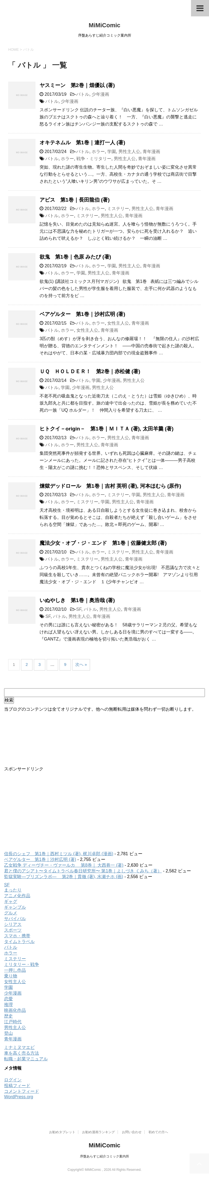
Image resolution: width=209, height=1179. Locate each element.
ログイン (13, 1080)
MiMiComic (104, 25)
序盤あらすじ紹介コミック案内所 (104, 1156)
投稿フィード (17, 1085)
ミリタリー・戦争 (21, 964)
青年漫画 (151, 151)
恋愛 (8, 999)
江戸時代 (13, 1021)
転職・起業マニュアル (26, 1059)
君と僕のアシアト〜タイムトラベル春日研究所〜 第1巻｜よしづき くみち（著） (83, 871)
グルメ (10, 913)
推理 (8, 1004)
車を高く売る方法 (21, 1053)
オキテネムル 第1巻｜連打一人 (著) (82, 142)
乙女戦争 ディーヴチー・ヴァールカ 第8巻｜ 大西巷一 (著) (63, 865)
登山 (8, 1033)
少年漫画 (100, 94)
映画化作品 (15, 1010)
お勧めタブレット (62, 1132)
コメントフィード (21, 1091)
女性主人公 (118, 323)
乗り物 (10, 976)
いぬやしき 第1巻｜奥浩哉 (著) (77, 600)
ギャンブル (15, 907)
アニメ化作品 (17, 895)
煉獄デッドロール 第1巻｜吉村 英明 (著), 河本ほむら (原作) (110, 486)
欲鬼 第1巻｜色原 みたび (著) (75, 257)
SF (78, 609)
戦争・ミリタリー (93, 158)
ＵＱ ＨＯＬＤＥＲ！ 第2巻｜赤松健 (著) (90, 371)
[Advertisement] (104, 810)
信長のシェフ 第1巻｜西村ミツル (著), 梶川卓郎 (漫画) (58, 853)
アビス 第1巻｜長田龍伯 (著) (75, 200)
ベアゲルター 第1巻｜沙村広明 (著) (82, 314)
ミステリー (118, 208)
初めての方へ (158, 1132)
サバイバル (15, 918)
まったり (13, 890)
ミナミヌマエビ (19, 1047)
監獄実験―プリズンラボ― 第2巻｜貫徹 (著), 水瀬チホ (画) (63, 876)
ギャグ (10, 901)
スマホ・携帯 (17, 935)
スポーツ (13, 930)
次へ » (81, 664)
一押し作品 (15, 970)
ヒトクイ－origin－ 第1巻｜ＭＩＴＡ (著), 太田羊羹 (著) (107, 429)
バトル (82, 94)
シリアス (13, 924)
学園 (111, 151)
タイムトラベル (19, 941)
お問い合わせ (132, 1132)
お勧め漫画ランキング (98, 1132)
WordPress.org (18, 1096)
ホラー (98, 151)
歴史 (8, 1016)
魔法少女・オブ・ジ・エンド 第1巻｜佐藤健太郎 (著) (103, 543)
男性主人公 (129, 151)
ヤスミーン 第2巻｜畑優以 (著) (77, 85)
